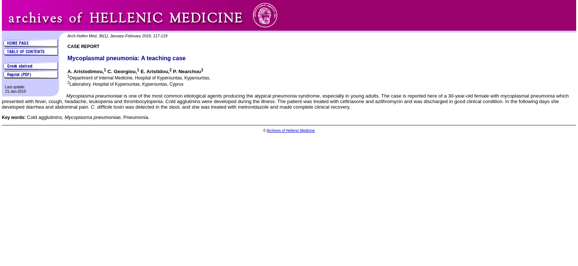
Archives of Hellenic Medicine (291, 131)
